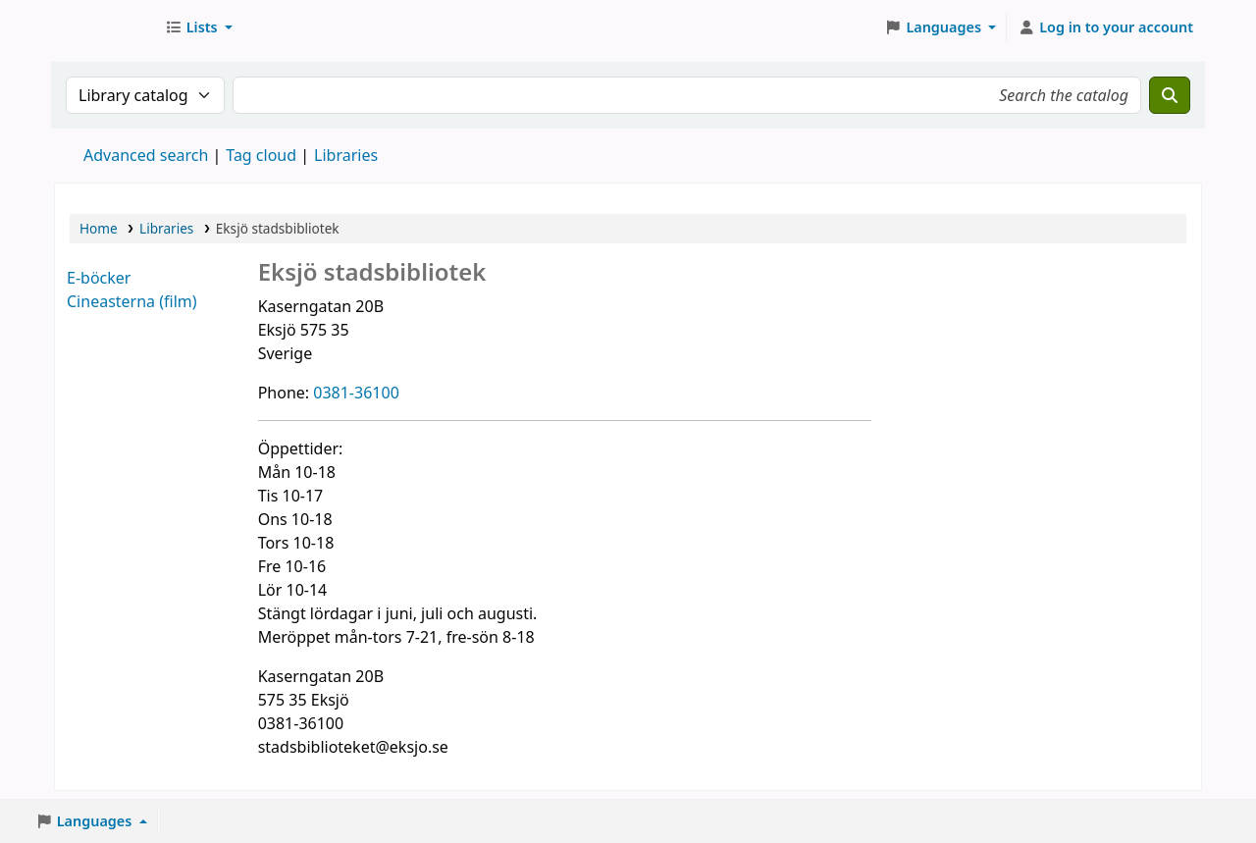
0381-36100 (356, 392)
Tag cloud (261, 155)
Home (98, 228)
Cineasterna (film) (132, 301)
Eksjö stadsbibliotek (104, 27)
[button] (198, 27)
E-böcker (99, 278)
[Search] (1169, 95)
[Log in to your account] (1105, 27)
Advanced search (145, 155)
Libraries (166, 228)
